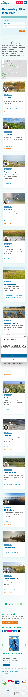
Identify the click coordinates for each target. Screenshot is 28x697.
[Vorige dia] (3, 656)
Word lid (6, 665)
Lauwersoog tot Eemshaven (11, 552)
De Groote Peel (8, 334)
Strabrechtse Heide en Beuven (12, 484)
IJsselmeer (7, 183)
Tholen (6, 446)
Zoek (22, 30)
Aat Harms (7, 97)
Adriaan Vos (8, 134)
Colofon (16, 671)
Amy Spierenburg (10, 172)
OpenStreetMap (19, 77)
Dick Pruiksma (9, 510)
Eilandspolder (8, 372)
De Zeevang (7, 258)
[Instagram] (9, 631)
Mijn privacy (10, 671)
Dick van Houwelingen (11, 578)
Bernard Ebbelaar (10, 284)
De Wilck (7, 409)
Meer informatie (8, 111)
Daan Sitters (8, 435)
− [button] (3, 63)
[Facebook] (3, 631)
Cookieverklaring (6, 673)
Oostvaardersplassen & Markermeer (13, 108)
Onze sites (4, 671)
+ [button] (3, 61)
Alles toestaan (14, 355)
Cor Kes (6, 398)
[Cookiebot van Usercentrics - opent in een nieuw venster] (20, 336)
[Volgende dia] (25, 656)
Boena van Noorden (11, 323)
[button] (14, 17)
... (15, 604)
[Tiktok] (19, 631)
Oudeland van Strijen (10, 590)
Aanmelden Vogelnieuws (10, 622)
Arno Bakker (8, 209)
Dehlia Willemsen (10, 473)
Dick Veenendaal (9, 547)
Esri (14, 77)
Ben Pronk (7, 247)
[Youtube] (6, 631)
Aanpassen (14, 359)
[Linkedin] (12, 631)
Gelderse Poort (8, 146)
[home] (7, 3)
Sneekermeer (8, 521)
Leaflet (7, 77)
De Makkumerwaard (9, 221)
